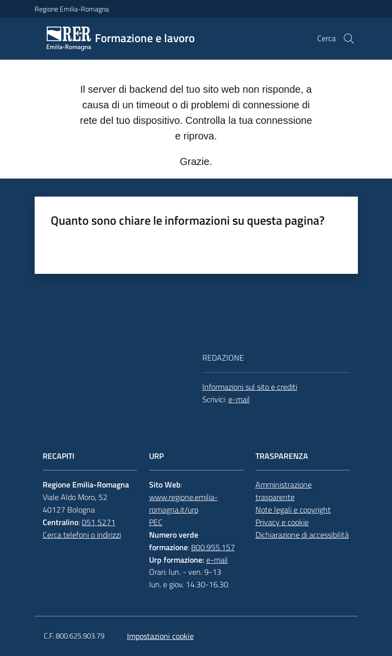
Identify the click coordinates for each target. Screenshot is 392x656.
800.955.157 (213, 547)
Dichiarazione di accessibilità (302, 535)
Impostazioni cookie (160, 636)
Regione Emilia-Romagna (72, 9)
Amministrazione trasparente (283, 490)
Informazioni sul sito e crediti (249, 387)
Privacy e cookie (282, 522)
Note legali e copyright (293, 510)
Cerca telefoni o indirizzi (82, 535)
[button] (349, 39)
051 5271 (98, 522)
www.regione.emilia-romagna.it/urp (183, 503)
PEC (156, 522)
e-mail (239, 399)
